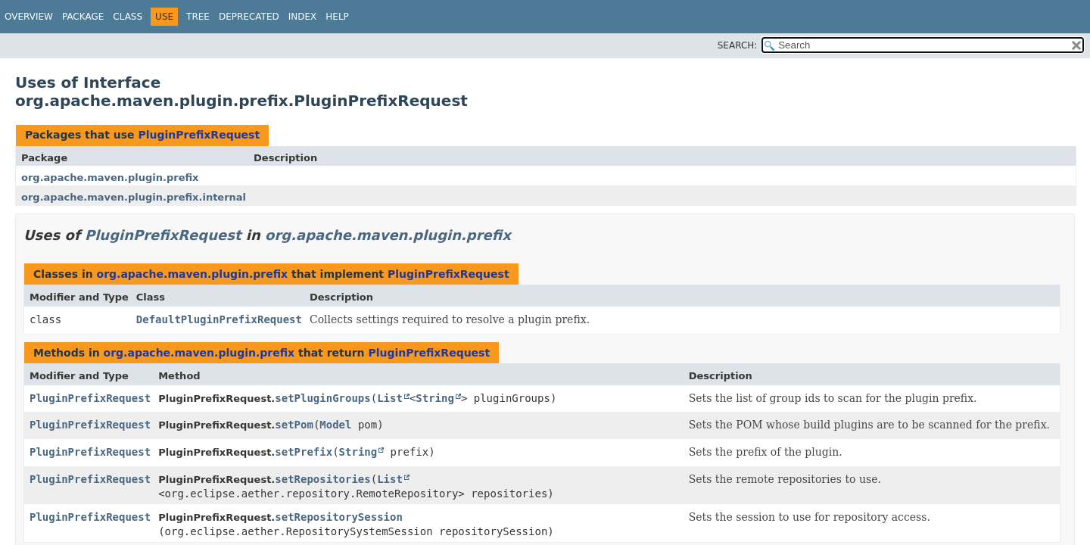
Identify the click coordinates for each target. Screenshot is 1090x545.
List (390, 398)
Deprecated (249, 16)
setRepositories (322, 479)
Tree (198, 16)
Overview (29, 16)
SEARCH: (738, 45)
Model (335, 425)
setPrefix (303, 452)
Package (83, 16)
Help (337, 16)
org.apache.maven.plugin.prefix (109, 177)
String (435, 398)
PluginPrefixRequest (199, 135)
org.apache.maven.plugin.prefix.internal (133, 197)
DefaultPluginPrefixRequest (219, 319)
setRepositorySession (339, 517)
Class (127, 16)
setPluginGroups (322, 398)
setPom (294, 425)
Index (302, 16)
